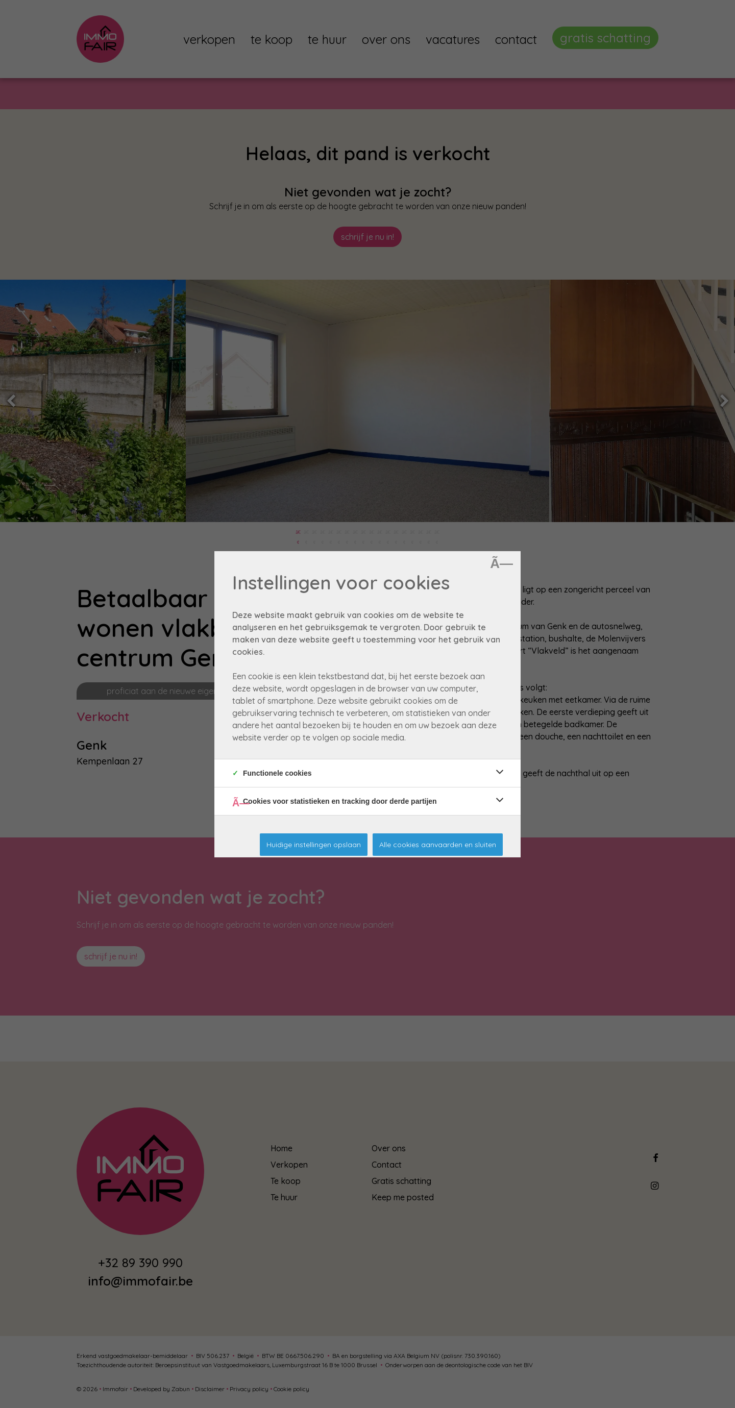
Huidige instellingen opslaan (313, 844)
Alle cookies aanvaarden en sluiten (437, 844)
